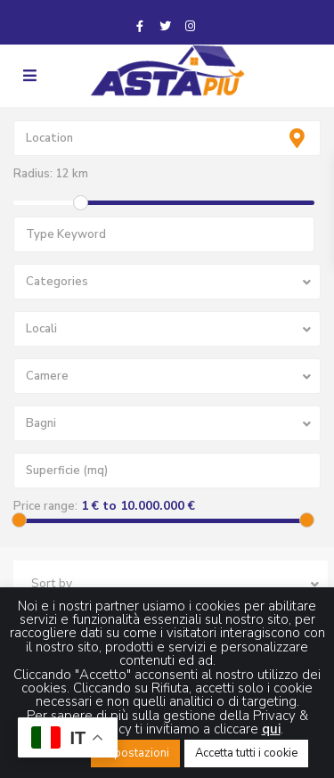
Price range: (45, 506)
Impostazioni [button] (135, 753)
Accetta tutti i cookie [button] (246, 753)
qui (271, 729)
